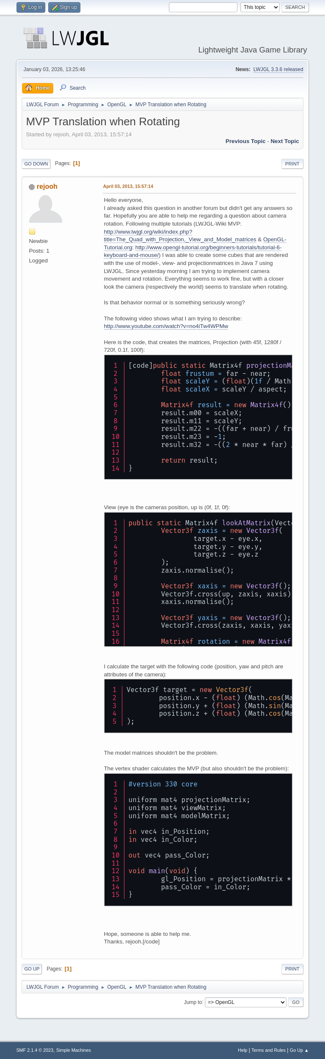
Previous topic (246, 141)
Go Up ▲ (299, 1050)
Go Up (31, 968)
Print (292, 163)
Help (242, 1050)
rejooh (47, 186)
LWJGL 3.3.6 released (278, 69)
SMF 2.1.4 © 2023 (34, 1050)
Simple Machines (73, 1050)
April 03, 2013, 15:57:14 (128, 186)
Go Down (36, 163)
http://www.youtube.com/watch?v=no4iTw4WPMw (166, 326)
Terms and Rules (268, 1050)
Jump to (193, 1002)
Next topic (284, 141)
